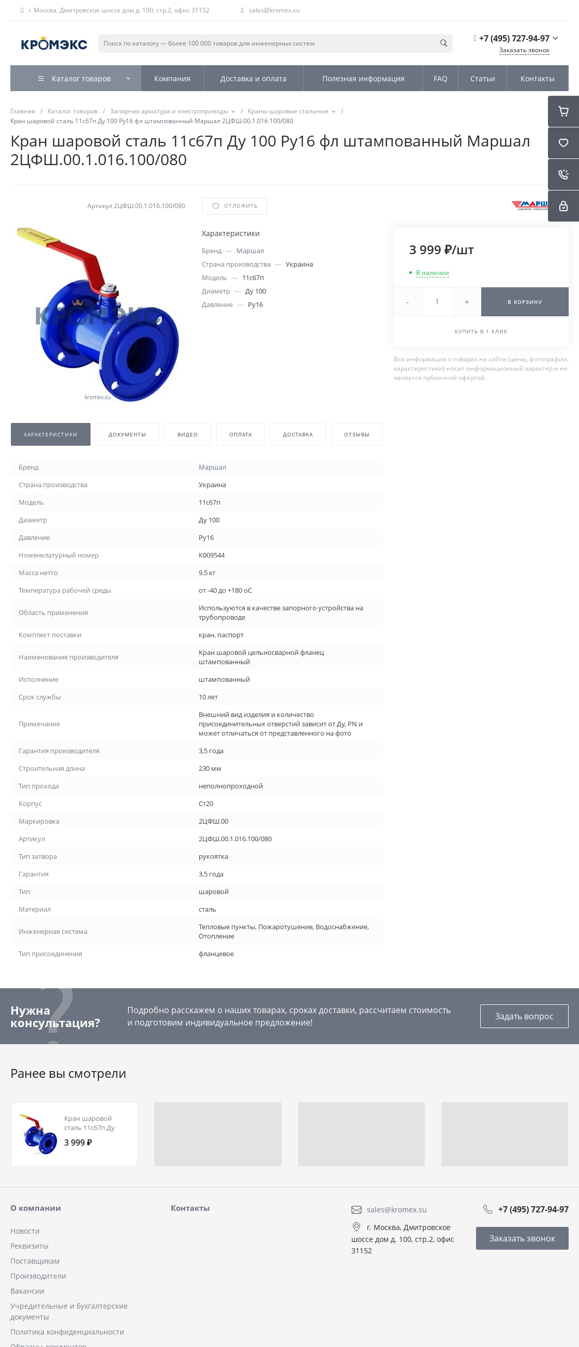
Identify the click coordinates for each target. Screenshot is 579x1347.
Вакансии (27, 1291)
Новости (25, 1231)
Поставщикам (35, 1261)
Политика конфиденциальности (67, 1332)
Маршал (250, 250)
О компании (35, 1208)
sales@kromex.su (274, 10)
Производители (38, 1276)
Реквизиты (29, 1246)
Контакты (190, 1208)
